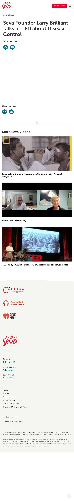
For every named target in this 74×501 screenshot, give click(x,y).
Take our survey (9, 370)
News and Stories (9, 400)
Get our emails (9, 378)
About (5, 390)
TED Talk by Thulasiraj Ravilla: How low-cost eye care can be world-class (35, 265)
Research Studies (9, 397)
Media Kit (6, 393)
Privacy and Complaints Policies (15, 407)
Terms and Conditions (11, 404)
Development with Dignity (14, 221)
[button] (70, 6)
